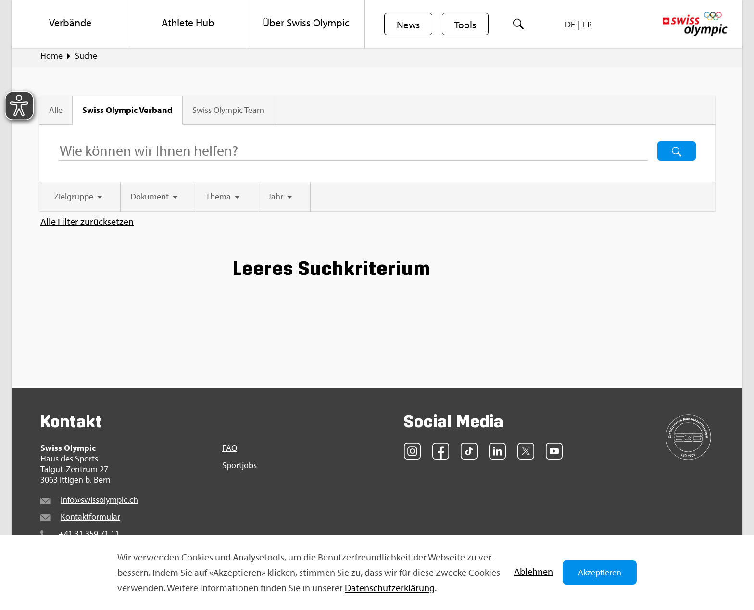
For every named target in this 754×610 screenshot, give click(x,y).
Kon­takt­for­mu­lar (90, 518)
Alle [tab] (56, 112)
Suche (86, 58)
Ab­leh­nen (533, 571)
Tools (466, 24)
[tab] (80, 199)
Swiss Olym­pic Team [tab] (229, 112)
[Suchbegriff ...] (353, 153)
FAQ (229, 450)
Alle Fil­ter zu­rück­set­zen (87, 224)
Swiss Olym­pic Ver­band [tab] (128, 112)
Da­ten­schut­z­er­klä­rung (390, 588)
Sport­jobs (239, 467)
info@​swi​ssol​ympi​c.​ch (99, 502)
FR (589, 24)
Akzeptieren (599, 572)
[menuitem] (70, 24)
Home (51, 58)
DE (572, 24)
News (409, 24)
